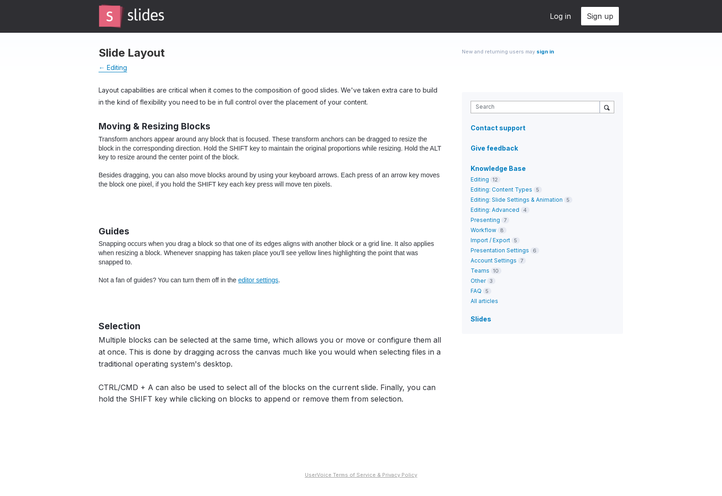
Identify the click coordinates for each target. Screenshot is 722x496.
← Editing (113, 67)
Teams (480, 270)
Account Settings (494, 260)
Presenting (485, 219)
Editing (480, 179)
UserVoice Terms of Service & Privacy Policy (361, 475)
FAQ (476, 290)
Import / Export (490, 240)
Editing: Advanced (495, 209)
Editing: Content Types (501, 189)
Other (478, 280)
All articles (484, 301)
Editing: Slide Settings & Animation (517, 199)
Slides (481, 319)
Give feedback (494, 148)
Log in (560, 16)
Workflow (483, 230)
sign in (545, 51)
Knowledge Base (498, 168)
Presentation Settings (500, 250)
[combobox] (537, 107)
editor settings (258, 280)
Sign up (600, 16)
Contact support (498, 128)
